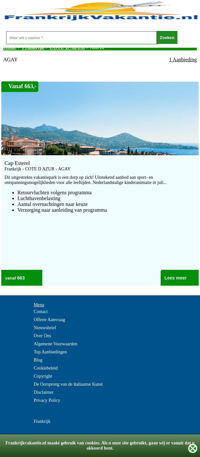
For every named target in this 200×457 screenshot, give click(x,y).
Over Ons (42, 335)
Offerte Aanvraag (49, 319)
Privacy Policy (47, 400)
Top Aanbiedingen (50, 352)
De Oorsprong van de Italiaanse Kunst (68, 384)
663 (21, 277)
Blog (38, 360)
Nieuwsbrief (45, 327)
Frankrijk (42, 421)
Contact (41, 311)
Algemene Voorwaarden (55, 343)
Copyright (43, 376)
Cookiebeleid (46, 368)
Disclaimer (43, 392)
